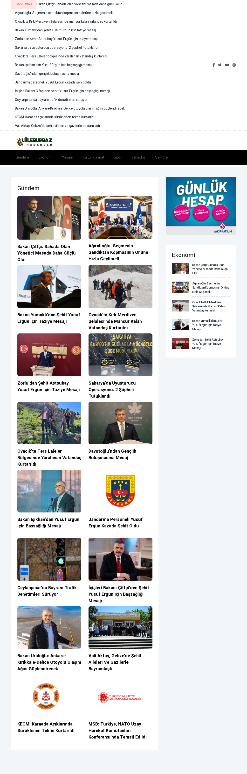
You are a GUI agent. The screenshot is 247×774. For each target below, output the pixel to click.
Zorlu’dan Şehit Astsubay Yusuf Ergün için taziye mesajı (48, 386)
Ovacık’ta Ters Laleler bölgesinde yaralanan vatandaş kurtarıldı (49, 458)
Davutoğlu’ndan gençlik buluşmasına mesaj (112, 454)
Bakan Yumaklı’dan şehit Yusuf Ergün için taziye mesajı (48, 318)
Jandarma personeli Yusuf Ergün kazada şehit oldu (115, 522)
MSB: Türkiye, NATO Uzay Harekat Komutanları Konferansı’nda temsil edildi (117, 730)
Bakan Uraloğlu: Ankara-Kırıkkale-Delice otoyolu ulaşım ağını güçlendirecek (49, 662)
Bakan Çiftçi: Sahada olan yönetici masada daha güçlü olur (46, 253)
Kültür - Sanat (93, 157)
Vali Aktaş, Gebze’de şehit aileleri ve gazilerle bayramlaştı (115, 662)
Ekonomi (45, 157)
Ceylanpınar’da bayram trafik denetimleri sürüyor (46, 591)
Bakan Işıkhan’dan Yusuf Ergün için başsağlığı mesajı (47, 522)
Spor (118, 157)
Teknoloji (138, 157)
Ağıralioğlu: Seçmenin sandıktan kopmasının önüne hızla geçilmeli (118, 252)
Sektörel (161, 157)
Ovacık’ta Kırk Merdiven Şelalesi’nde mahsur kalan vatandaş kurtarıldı (115, 321)
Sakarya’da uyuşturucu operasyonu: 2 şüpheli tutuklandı (111, 390)
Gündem (22, 157)
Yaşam (67, 157)
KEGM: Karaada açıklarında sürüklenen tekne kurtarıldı (45, 727)
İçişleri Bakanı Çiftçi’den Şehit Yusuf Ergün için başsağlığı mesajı (118, 594)
